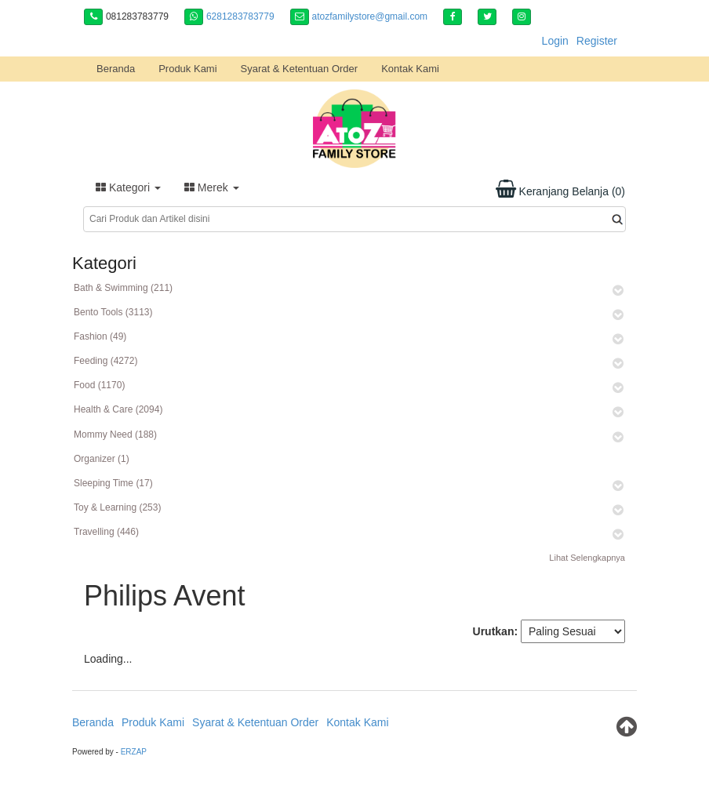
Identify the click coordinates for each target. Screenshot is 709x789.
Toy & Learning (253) (117, 507)
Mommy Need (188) (115, 434)
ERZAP (134, 751)
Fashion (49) (100, 336)
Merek (211, 187)
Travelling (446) (106, 531)
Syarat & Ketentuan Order (299, 69)
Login (555, 41)
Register (596, 41)
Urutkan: (495, 631)
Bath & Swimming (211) (123, 287)
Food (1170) (99, 385)
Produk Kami (187, 69)
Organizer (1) (101, 458)
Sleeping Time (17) (113, 483)
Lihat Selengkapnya (587, 557)
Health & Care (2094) (118, 409)
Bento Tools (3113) (113, 312)
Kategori (128, 187)
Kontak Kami (410, 69)
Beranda (115, 69)
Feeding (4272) (105, 360)
